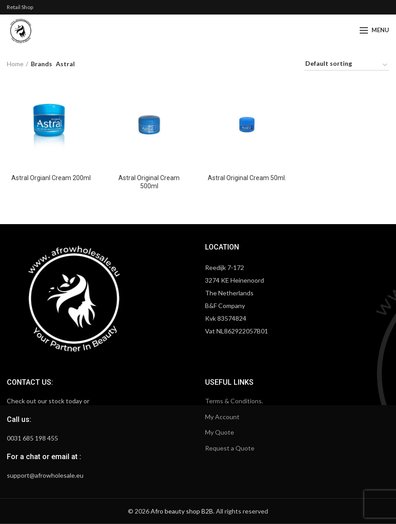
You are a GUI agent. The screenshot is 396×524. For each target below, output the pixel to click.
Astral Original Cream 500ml (149, 182)
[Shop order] (346, 65)
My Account (222, 417)
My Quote (219, 432)
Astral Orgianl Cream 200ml (51, 177)
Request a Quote (229, 448)
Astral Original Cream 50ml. (247, 177)
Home (15, 64)
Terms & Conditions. (234, 401)
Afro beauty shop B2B (182, 511)
